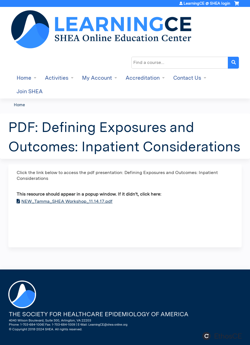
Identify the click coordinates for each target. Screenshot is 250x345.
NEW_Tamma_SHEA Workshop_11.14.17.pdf (67, 201)
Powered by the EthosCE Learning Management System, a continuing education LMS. (222, 336)
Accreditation (143, 78)
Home (24, 78)
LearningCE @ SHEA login (206, 3)
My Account (97, 78)
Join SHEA (30, 91)
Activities (56, 78)
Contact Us (187, 78)
